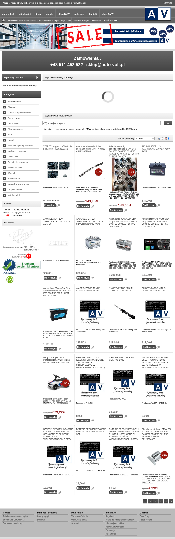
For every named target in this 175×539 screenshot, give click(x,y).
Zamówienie (96, 21)
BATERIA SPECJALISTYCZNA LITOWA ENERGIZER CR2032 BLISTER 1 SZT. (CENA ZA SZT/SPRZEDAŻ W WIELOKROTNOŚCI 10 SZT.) (124, 434)
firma (38, 14)
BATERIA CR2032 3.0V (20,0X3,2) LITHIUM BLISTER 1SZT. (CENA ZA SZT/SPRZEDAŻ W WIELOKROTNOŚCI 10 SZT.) (90, 362)
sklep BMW (64, 14)
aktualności (25, 14)
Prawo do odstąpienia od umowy (120, 520)
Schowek (75, 523)
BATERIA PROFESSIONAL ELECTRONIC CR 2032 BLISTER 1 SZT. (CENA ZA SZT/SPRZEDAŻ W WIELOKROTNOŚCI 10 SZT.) (156, 362)
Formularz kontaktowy (12, 523)
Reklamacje (111, 534)
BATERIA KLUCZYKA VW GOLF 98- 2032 (121, 358)
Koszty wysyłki (43, 516)
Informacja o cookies (115, 523)
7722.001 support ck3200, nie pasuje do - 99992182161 (57, 147)
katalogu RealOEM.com (125, 129)
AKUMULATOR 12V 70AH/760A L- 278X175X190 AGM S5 (57, 221)
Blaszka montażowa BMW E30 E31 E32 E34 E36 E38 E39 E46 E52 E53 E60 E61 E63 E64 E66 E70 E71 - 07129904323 (157, 434)
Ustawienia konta (78, 520)
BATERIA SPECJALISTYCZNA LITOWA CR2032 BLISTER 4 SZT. (91, 431)
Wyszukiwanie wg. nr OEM (58, 115)
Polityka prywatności (115, 527)
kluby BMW (108, 14)
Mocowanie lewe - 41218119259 (18, 247)
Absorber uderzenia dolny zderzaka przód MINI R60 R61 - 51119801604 (90, 149)
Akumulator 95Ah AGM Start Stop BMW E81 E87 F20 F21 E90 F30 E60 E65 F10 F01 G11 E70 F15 (123, 223)
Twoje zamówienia (79, 516)
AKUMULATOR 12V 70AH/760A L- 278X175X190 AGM (156, 149)
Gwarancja (110, 530)
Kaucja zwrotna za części (48, 21)
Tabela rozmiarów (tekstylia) (15, 516)
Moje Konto (66, 21)
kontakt (93, 14)
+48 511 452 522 (66, 64)
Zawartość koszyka (80, 21)
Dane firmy (144, 516)
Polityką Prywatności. (75, 3)
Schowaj (168, 3)
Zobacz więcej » (31, 249)
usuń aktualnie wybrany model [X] (20, 85)
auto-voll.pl (8, 14)
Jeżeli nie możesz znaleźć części (22, 21)
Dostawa (41, 520)
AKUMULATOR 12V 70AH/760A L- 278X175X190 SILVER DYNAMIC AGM (90, 221)
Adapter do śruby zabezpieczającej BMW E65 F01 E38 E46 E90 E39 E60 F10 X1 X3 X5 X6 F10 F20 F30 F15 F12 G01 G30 (124, 151)
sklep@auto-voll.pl (105, 64)
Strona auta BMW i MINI (13, 520)
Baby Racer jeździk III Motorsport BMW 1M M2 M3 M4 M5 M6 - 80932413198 (56, 360)
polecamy (79, 14)
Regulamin (110, 516)
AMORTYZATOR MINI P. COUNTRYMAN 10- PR (154, 289)
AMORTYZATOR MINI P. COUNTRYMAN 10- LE (88, 289)
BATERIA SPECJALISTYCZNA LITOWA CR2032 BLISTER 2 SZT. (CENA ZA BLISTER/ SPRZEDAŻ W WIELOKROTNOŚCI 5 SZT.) (58, 434)
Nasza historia (146, 520)
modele (49, 14)
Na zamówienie (51, 200)
